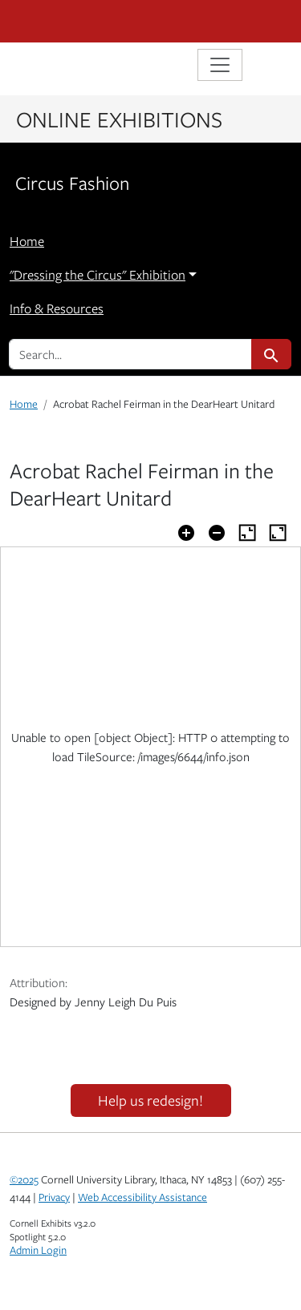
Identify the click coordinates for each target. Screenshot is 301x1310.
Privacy (54, 1197)
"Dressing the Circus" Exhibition (97, 275)
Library (58, 67)
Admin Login (38, 1250)
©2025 (24, 1179)
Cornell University (90, 21)
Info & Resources (57, 308)
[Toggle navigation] (219, 65)
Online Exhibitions (119, 118)
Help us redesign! (150, 1100)
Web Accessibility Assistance (142, 1197)
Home (27, 241)
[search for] (130, 354)
